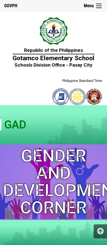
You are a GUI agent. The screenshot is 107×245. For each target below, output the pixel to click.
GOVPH (10, 5)
